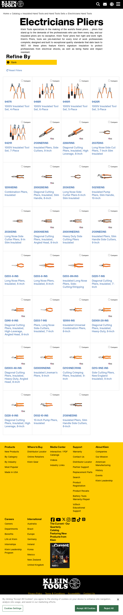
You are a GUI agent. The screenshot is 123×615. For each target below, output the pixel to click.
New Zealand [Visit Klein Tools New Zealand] (34, 559)
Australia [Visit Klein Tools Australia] (32, 523)
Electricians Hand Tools (80, 13)
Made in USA (11, 472)
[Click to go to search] (98, 4)
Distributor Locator (36, 451)
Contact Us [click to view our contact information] (89, 593)
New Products (12, 451)
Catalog (16, 13)
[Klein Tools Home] (12, 6)
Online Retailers (35, 456)
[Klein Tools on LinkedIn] (74, 520)
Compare (27, 81)
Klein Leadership (104, 480)
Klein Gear (32, 461)
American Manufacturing (103, 463)
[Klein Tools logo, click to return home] (61, 583)
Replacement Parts (82, 472)
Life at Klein (11, 539)
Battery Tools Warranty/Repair (81, 497)
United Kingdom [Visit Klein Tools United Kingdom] (35, 564)
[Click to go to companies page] (112, 4)
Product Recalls (81, 490)
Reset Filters (14, 70)
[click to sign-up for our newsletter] (105, 4)
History (99, 470)
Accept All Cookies (86, 611)
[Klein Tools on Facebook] (53, 520)
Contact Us (78, 456)
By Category (11, 456)
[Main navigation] (117, 4)
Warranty (77, 451)
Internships (10, 544)
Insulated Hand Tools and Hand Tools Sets (44, 13)
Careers (9, 523)
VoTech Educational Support (79, 508)
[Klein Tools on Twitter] (63, 520)
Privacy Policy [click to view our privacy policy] (35, 593)
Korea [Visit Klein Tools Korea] (30, 549)
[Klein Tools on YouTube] (58, 520)
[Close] (118, 602)
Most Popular (11, 467)
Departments (11, 528)
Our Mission (102, 456)
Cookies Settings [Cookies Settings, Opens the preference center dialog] (12, 611)
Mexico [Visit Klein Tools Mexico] (31, 554)
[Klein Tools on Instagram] (69, 520)
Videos (53, 460)
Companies (101, 451)
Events (99, 475)
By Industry (10, 461)
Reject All (108, 611)
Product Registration (79, 484)
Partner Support (81, 467)
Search (76, 477)
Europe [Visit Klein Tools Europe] (31, 534)
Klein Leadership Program (13, 551)
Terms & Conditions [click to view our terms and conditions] (55, 593)
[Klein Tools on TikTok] (79, 520)
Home (6, 13)
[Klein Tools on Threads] (83, 520)
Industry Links (57, 465)
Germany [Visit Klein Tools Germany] (32, 539)
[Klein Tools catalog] (60, 532)
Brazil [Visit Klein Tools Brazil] (30, 528)
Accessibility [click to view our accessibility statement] (74, 593)
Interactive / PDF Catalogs (59, 453)
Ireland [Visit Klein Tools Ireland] (30, 544)
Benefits (9, 534)
